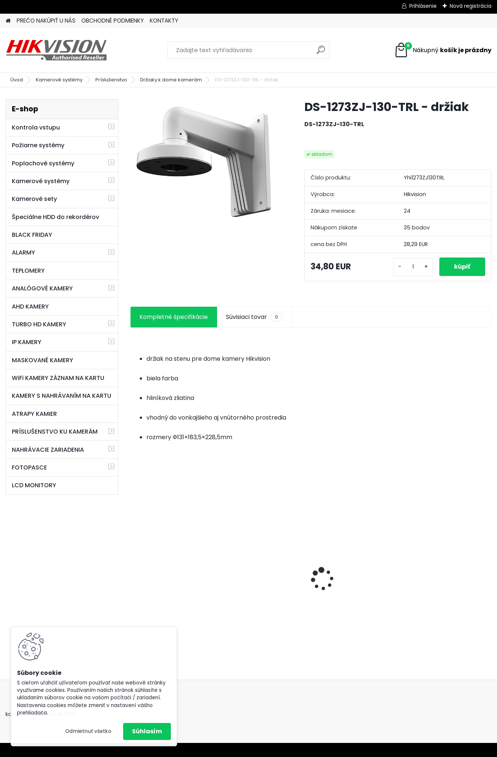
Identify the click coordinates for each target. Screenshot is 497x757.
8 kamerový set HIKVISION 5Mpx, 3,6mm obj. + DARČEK (264, 570)
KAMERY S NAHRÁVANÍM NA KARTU (61, 395)
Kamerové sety (34, 199)
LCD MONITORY (34, 485)
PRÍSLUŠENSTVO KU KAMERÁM (55, 431)
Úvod (16, 79)
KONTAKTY (164, 20)
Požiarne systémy (38, 145)
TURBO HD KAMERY (39, 324)
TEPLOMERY (28, 270)
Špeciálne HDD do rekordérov (55, 217)
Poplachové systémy (43, 163)
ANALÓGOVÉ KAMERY (42, 288)
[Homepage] (8, 21)
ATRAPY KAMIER (34, 414)
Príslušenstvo (111, 79)
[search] (321, 53)
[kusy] (413, 266)
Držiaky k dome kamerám (171, 79)
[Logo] (56, 50)
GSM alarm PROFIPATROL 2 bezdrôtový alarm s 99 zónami (173, 587)
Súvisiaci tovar (254, 317)
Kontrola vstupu (36, 127)
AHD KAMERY (30, 306)
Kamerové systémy (59, 79)
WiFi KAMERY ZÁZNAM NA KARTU (58, 378)
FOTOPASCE (29, 467)
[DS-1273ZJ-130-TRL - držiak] (205, 160)
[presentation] (133, 566)
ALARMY (23, 252)
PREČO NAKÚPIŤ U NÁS (46, 20)
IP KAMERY (26, 342)
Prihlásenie (423, 6)
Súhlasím (147, 731)
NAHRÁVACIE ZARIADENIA (48, 449)
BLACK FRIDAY (32, 235)
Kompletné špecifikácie (173, 317)
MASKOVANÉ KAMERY (42, 360)
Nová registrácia (470, 6)
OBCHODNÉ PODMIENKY (112, 20)
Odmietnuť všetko (88, 731)
